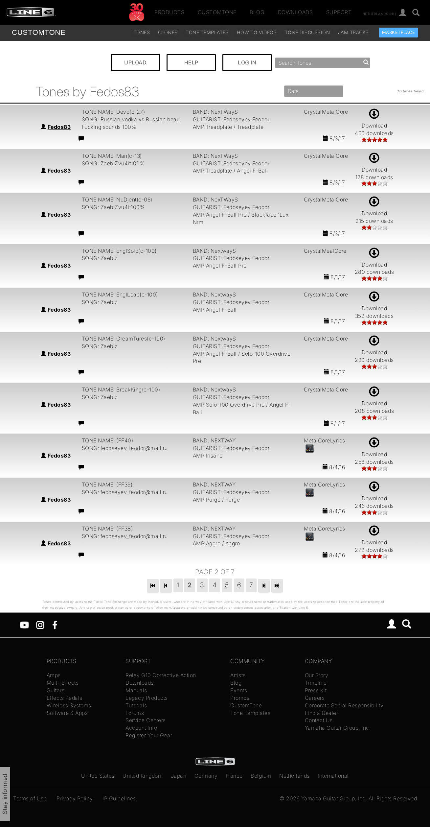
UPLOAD (135, 62)
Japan (179, 775)
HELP (191, 62)
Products (169, 12)
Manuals (136, 690)
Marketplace (398, 32)
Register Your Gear (148, 735)
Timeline (316, 682)
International (333, 775)
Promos (239, 698)
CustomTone (217, 12)
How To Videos (257, 32)
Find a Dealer (321, 713)
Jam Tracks (353, 32)
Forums (134, 713)
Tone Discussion (307, 32)
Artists (238, 675)
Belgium (261, 775)
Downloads (295, 12)
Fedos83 (59, 127)
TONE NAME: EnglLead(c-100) (120, 294)
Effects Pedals (64, 698)
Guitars (56, 690)
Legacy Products (146, 698)
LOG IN (247, 62)
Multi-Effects (63, 682)
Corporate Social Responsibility (344, 705)
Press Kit (316, 690)
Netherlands (294, 775)
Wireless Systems (69, 705)
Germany (206, 775)
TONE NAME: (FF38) (107, 528)
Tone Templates (207, 32)
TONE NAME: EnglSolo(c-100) (119, 251)
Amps (54, 675)
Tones (141, 32)
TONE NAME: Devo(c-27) (113, 111)
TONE (38, 32)
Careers (315, 698)
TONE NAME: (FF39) (107, 484)
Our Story (316, 675)
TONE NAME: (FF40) (107, 440)
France (234, 775)
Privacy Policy (75, 798)
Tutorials (136, 705)
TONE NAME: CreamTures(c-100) (123, 338)
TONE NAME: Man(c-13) (112, 156)
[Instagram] (40, 624)
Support (339, 12)
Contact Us (319, 720)
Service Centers (145, 720)
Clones (168, 32)
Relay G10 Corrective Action (160, 675)
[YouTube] (24, 624)
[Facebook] (54, 624)
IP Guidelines (119, 798)
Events (238, 690)
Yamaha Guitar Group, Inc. (338, 727)
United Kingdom (143, 775)
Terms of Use (30, 798)
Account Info (141, 727)
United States (98, 775)
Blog (257, 12)
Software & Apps (67, 713)
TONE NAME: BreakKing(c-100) (121, 389)
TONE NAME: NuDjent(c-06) (117, 199)
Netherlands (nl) (379, 13)
